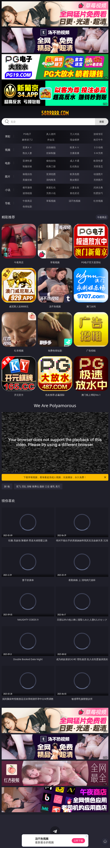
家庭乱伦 (51, 187)
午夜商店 (27, 200)
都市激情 (27, 187)
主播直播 (74, 153)
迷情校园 (27, 193)
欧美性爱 (98, 160)
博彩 (7, 136)
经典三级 (51, 166)
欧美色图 (74, 174)
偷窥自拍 (27, 174)
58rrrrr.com (55, 113)
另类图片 (98, 179)
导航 (7, 203)
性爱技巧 (98, 193)
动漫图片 (98, 174)
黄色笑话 (74, 193)
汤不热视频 (74, 200)
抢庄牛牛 (98, 139)
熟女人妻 (27, 153)
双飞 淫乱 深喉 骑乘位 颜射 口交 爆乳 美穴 (38, 486)
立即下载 (78, 840)
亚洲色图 (51, 174)
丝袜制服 (51, 153)
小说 (7, 190)
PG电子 (27, 134)
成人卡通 (74, 160)
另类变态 (98, 166)
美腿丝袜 (27, 179)
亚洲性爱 (27, 160)
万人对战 (74, 134)
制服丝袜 (27, 166)
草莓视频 (51, 200)
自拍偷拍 (51, 147)
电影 (7, 163)
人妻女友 (74, 187)
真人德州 (51, 134)
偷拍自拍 (51, 160)
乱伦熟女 (74, 166)
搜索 (101, 121)
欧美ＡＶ (74, 147)
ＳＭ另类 (98, 153)
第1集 (7, 486)
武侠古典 (98, 187)
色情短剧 (27, 206)
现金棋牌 (74, 139)
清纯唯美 (51, 179)
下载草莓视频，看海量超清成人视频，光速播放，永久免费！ (65, 477)
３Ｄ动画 (98, 147)
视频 (7, 150)
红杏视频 (98, 200)
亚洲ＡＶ (27, 147)
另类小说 (51, 193)
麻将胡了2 (27, 139)
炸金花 (50, 139)
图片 (7, 176)
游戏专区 (98, 134)
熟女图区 (74, 179)
